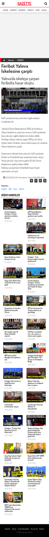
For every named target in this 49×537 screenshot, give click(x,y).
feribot (4, 189)
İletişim (41, 529)
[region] (24, 35)
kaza (15, 189)
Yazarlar (7, 529)
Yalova (21, 189)
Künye (14, 529)
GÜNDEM (20, 60)
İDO (10, 189)
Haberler (11, 60)
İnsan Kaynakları (23, 529)
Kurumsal (34, 529)
